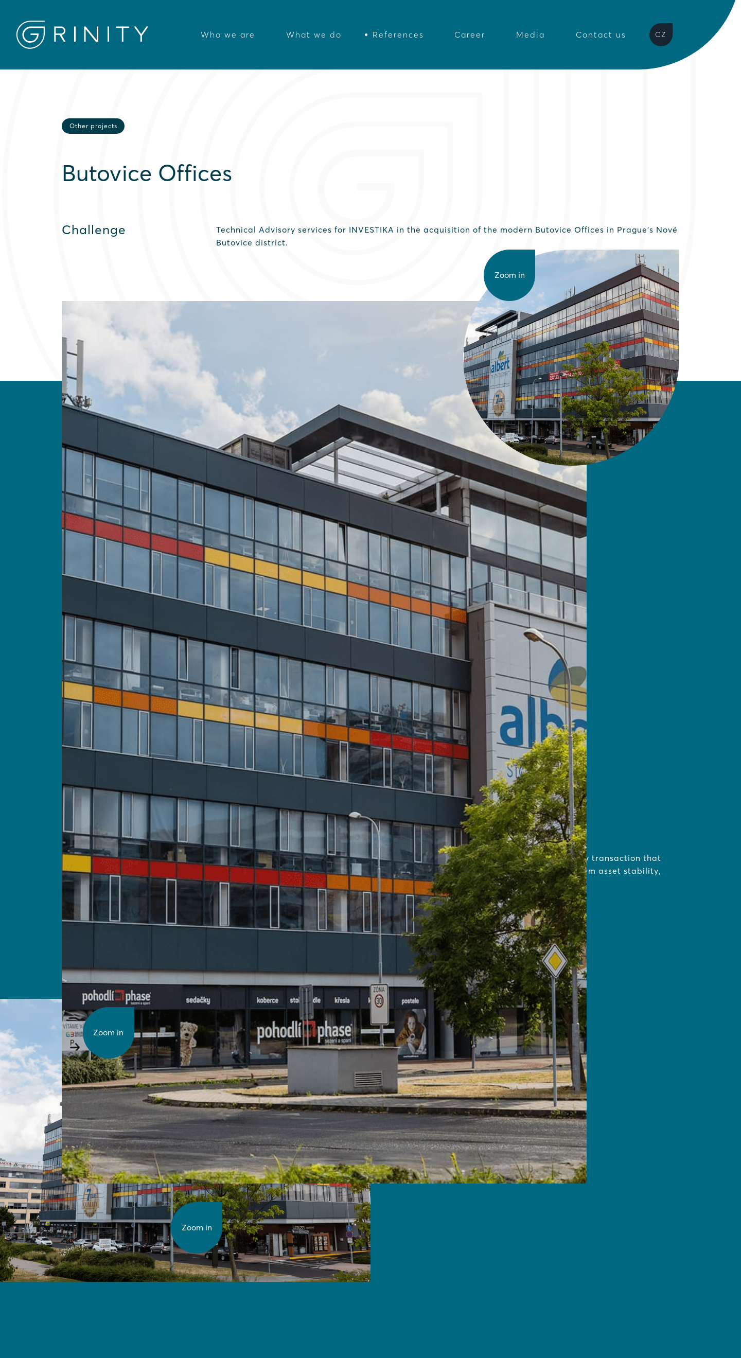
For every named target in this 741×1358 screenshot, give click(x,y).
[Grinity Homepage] (82, 35)
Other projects (93, 126)
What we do (314, 35)
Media (530, 35)
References (398, 35)
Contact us (601, 35)
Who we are (228, 35)
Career (469, 35)
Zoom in (108, 1032)
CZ (660, 34)
